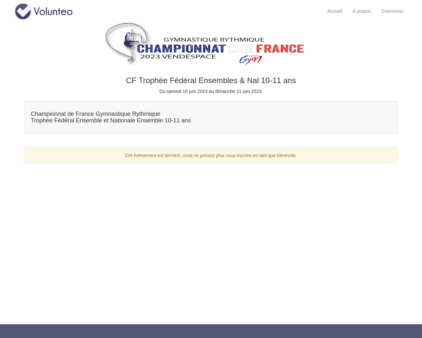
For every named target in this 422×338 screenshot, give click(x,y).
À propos (362, 11)
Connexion (392, 11)
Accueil (334, 11)
